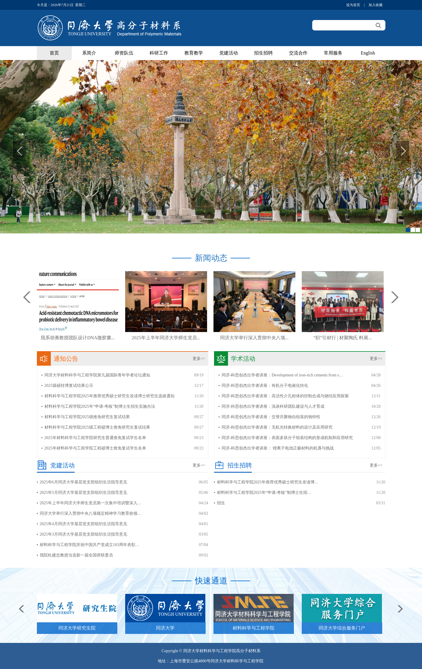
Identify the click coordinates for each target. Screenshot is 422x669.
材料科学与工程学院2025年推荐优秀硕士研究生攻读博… (268, 482)
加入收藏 (376, 5)
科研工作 (159, 52)
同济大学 (165, 628)
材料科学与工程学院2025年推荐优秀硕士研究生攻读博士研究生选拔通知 (109, 396)
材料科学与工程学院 (253, 628)
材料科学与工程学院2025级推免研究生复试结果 (87, 417)
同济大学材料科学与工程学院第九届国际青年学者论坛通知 (97, 375)
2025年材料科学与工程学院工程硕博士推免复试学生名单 (95, 448)
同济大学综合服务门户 (342, 628)
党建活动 (228, 52)
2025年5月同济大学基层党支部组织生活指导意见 (83, 492)
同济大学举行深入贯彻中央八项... (254, 337)
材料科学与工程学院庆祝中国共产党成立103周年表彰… (89, 545)
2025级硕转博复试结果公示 (68, 385)
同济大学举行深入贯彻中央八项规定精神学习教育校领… (90, 513)
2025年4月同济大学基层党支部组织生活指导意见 (83, 524)
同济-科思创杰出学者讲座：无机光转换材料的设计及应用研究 (277, 427)
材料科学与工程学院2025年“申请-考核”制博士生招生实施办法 (99, 406)
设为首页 (353, 5)
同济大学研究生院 (77, 628)
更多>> (199, 358)
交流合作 (298, 52)
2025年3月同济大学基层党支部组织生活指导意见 (83, 534)
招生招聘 (263, 52)
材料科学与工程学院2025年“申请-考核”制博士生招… (264, 492)
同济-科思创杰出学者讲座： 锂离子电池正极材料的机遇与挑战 (278, 448)
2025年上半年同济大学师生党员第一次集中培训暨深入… (90, 503)
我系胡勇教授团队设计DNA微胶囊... (78, 337)
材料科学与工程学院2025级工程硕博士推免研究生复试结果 (97, 427)
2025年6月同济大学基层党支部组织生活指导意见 (83, 482)
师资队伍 (124, 52)
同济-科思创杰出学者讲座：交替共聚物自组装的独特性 (271, 417)
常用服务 (333, 52)
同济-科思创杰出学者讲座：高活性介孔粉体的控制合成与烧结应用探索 (285, 396)
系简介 (89, 52)
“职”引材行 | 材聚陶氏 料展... (342, 337)
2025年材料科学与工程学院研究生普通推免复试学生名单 (95, 438)
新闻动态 (211, 257)
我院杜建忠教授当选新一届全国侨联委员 (76, 555)
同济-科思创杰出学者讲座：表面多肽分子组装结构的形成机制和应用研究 (287, 438)
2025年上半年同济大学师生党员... (166, 337)
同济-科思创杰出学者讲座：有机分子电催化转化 (265, 385)
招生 (221, 503)
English (368, 52)
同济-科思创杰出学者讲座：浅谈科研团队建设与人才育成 (273, 406)
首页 (54, 52)
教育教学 (193, 52)
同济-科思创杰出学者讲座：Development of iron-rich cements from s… (282, 375)
